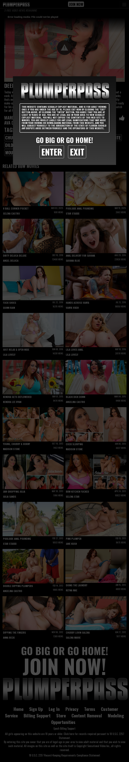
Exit (77, 151)
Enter (51, 151)
